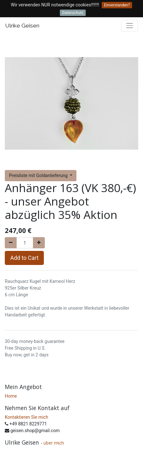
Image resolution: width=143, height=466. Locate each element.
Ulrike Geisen (22, 25)
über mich (54, 443)
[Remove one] (11, 242)
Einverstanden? (117, 5)
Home (11, 396)
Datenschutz (72, 13)
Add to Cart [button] (24, 258)
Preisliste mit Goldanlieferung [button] (39, 175)
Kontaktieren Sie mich (26, 417)
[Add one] (39, 242)
